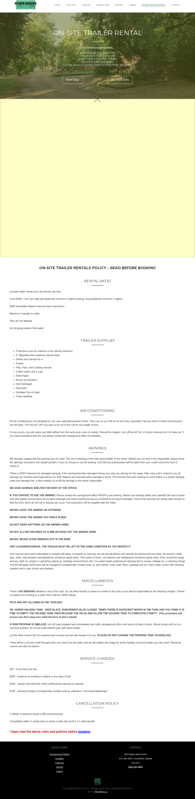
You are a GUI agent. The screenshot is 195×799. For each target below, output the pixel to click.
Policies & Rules (120, 80)
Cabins (59, 771)
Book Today (72, 80)
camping (86, 5)
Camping (59, 763)
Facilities (59, 758)
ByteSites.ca (101, 792)
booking (84, 731)
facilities (71, 5)
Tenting (59, 767)
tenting (119, 5)
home (57, 5)
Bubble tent (102, 5)
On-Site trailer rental (154, 5)
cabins (132, 5)
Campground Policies (59, 754)
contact (176, 5)
